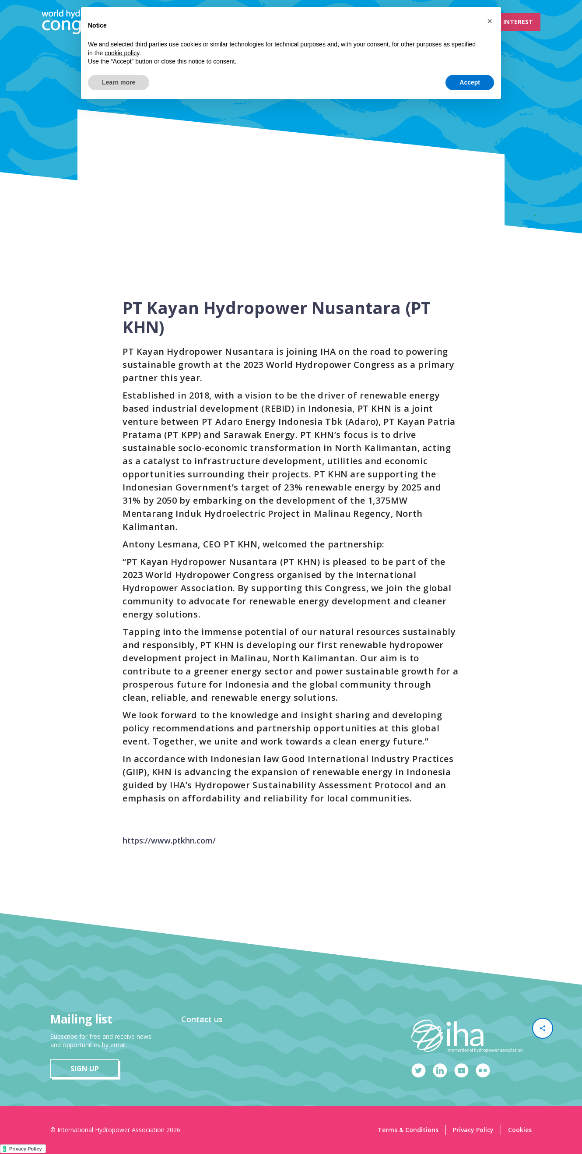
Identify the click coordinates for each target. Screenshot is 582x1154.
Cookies (520, 1130)
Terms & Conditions (408, 1130)
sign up (84, 1068)
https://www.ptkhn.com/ (169, 840)
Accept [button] (469, 82)
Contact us (202, 1019)
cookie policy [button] (122, 52)
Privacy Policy (473, 1130)
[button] (490, 21)
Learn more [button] (118, 82)
